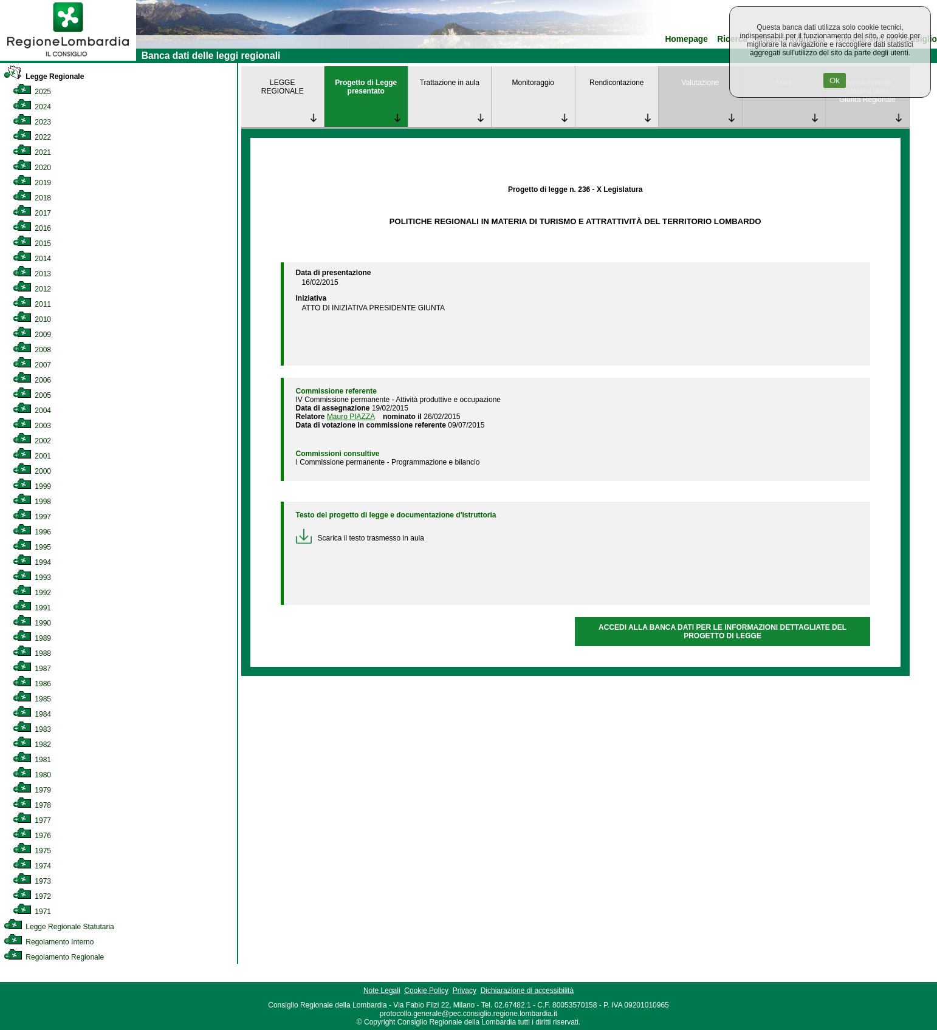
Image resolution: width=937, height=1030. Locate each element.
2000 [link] (32, 471)
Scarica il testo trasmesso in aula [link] (360, 538)
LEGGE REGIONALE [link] (282, 86)
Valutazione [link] (700, 82)
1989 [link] (32, 638)
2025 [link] (32, 91)
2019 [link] (32, 183)
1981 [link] (32, 759)
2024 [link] (32, 107)
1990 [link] (32, 623)
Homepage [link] (686, 39)
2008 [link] (32, 350)
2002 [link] (32, 441)
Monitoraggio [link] (533, 82)
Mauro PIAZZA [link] (351, 416)
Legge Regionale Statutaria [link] (59, 927)
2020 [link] (32, 167)
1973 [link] (32, 881)
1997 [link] (32, 517)
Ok (834, 80)
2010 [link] (32, 319)
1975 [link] (32, 851)
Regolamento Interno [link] (49, 942)
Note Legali (381, 990)
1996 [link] (32, 532)
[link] (68, 58)
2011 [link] (32, 304)
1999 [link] (32, 486)
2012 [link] (32, 289)
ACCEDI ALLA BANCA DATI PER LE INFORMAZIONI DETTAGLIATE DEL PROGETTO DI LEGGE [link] (722, 631)
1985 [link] (32, 699)
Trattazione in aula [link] (449, 82)
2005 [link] (32, 395)
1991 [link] (32, 608)
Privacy (464, 990)
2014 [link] (32, 258)
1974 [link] (32, 866)
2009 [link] (32, 334)
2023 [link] (32, 122)
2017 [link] (32, 213)
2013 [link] (32, 274)
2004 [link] (32, 410)
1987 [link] (32, 668)
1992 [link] (32, 592)
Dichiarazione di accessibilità (527, 990)
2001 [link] (32, 456)
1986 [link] (32, 684)
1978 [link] (32, 805)
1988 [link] (32, 653)
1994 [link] (32, 562)
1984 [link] (32, 714)
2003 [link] (32, 425)
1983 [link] (32, 729)
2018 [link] (32, 198)
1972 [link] (32, 896)
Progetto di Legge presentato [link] (366, 86)
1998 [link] (32, 501)
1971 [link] (32, 911)
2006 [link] (32, 380)
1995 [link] (32, 547)
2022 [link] (32, 137)
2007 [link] (32, 365)
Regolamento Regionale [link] (54, 957)
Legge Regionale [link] (44, 76)
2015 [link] (32, 243)
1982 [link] (32, 744)
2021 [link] (32, 152)
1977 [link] (32, 820)
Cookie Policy (426, 990)
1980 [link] (32, 775)
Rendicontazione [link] (616, 82)
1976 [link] (32, 835)
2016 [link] (32, 228)
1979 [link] (32, 790)
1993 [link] (32, 577)
